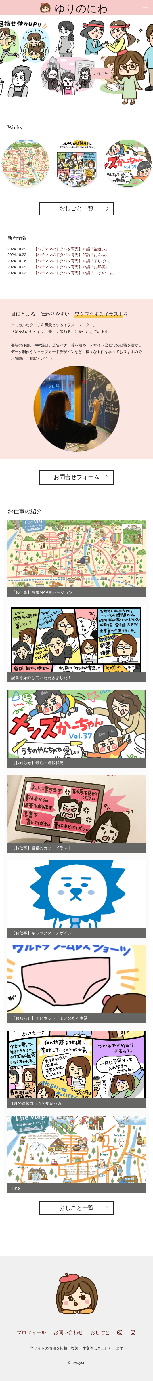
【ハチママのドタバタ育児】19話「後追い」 (71, 249)
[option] (76, 56)
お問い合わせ (68, 1332)
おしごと (100, 1332)
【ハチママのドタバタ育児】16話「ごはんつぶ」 (75, 273)
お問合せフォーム (76, 477)
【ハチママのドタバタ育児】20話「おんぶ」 (71, 255)
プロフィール (31, 1332)
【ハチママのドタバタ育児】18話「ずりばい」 (73, 261)
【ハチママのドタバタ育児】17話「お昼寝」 (71, 267)
